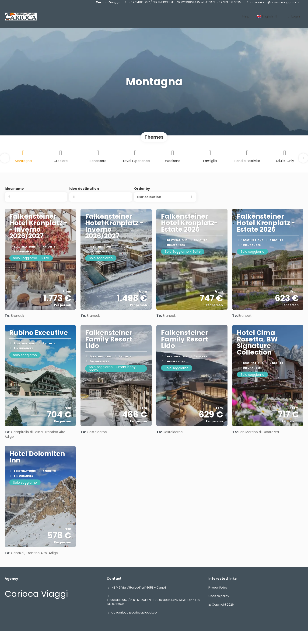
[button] (4, 158)
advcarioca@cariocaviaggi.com (274, 2)
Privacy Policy (218, 588)
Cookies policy (218, 596)
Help (245, 16)
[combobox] (100, 197)
